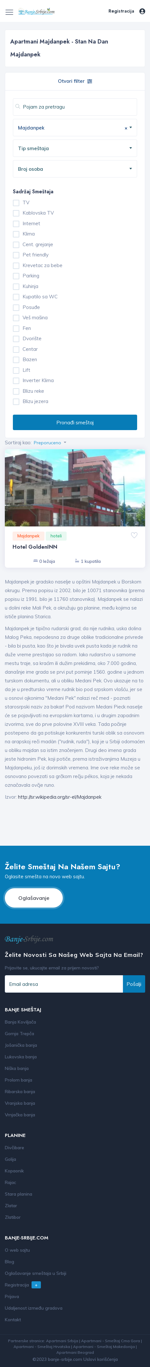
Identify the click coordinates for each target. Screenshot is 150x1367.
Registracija (121, 11)
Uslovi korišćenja (100, 1359)
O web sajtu (17, 1250)
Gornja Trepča (19, 1033)
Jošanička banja (21, 1045)
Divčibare (14, 1147)
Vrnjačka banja (20, 1115)
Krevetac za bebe (42, 265)
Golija (10, 1159)
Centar (30, 349)
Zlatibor (13, 1217)
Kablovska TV (38, 213)
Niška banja (17, 1068)
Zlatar (11, 1205)
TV (26, 202)
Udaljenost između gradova (33, 1308)
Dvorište (32, 338)
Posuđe (31, 307)
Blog (9, 1262)
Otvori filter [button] (75, 81)
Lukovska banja (21, 1057)
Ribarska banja (20, 1091)
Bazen (30, 359)
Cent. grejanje (38, 244)
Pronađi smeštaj (75, 422)
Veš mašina (35, 317)
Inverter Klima (38, 380)
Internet (31, 223)
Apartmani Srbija (62, 1340)
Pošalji (134, 984)
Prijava (12, 1296)
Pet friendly (36, 255)
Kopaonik (14, 1171)
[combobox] (75, 127)
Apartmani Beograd (75, 1352)
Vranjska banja (20, 1103)
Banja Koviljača (20, 1022)
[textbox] (77, 148)
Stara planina (18, 1194)
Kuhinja (30, 286)
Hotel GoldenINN (35, 547)
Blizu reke (33, 391)
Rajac (10, 1182)
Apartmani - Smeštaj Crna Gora (110, 1340)
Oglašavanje (33, 898)
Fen (27, 328)
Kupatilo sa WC (40, 297)
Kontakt (13, 1320)
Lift (26, 370)
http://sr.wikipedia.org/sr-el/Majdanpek (59, 797)
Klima (29, 234)
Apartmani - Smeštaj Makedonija (104, 1346)
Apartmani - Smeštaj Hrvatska (42, 1346)
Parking (31, 276)
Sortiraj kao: (18, 442)
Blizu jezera (35, 401)
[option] (75, 501)
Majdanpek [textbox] (72, 128)
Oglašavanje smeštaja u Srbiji (35, 1273)
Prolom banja (18, 1080)
